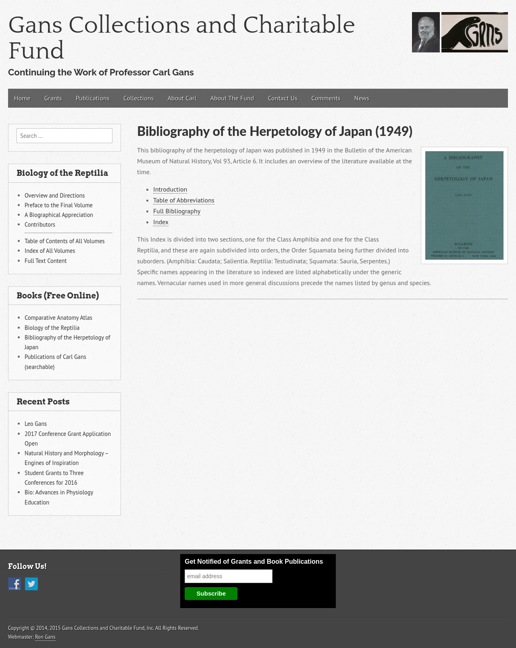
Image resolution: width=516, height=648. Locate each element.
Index (161, 222)
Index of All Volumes (50, 250)
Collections (138, 98)
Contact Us (283, 98)
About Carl (182, 98)
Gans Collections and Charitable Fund (181, 38)
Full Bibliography (176, 211)
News (361, 98)
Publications (93, 98)
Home (22, 98)
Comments (325, 98)
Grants (53, 98)
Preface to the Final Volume (59, 205)
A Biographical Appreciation (59, 215)
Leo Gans (36, 423)
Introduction (170, 189)
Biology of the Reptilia (52, 327)
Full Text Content (46, 261)
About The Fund (232, 98)
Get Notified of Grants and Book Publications (254, 561)
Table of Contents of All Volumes (65, 241)
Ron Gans (45, 636)
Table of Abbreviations (183, 200)
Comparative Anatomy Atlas (58, 317)
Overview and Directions (55, 195)
